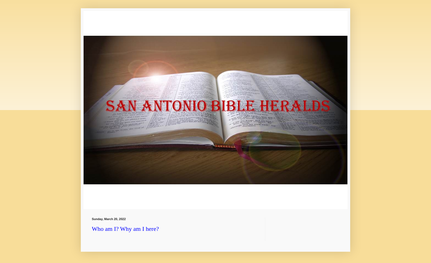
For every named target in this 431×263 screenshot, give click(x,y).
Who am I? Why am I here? (125, 228)
